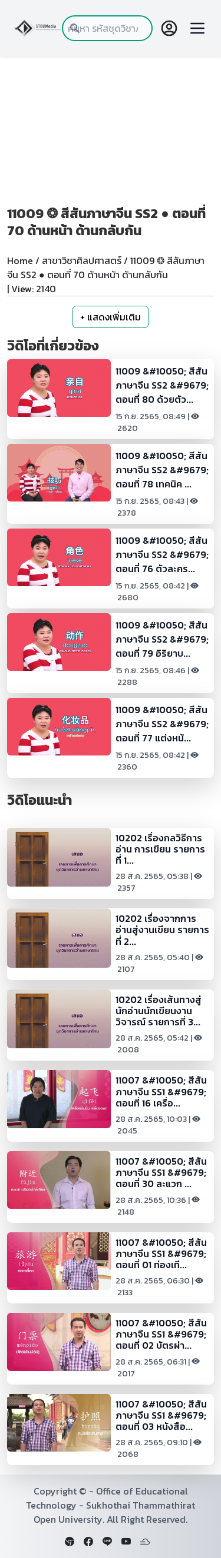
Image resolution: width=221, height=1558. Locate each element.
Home (20, 260)
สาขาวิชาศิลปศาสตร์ (81, 260)
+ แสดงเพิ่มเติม (110, 317)
